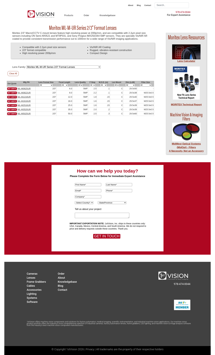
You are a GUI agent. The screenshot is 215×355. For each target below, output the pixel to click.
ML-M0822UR (24, 93)
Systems (32, 297)
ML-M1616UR (24, 101)
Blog (139, 5)
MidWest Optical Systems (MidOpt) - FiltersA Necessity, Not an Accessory (186, 147)
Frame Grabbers (36, 281)
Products (68, 15)
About (130, 5)
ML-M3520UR (24, 109)
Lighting (31, 293)
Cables (31, 285)
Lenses (31, 277)
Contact (147, 5)
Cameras (32, 273)
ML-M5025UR (24, 113)
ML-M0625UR (24, 88)
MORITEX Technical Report (186, 104)
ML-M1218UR (24, 97)
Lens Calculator (186, 61)
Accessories (34, 289)
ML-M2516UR (24, 105)
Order (86, 15)
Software (32, 301)
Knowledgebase (107, 15)
